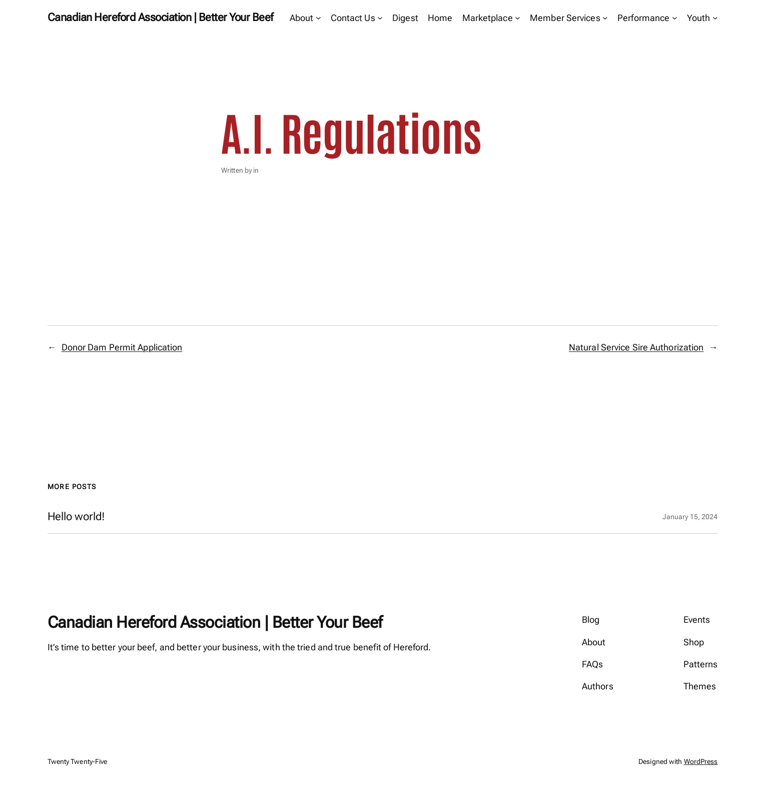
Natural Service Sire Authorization (636, 347)
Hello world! (77, 517)
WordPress (701, 761)
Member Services (565, 18)
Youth (698, 18)
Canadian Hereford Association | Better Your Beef (160, 17)
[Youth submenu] (715, 18)
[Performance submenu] (674, 18)
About (302, 18)
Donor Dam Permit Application (122, 347)
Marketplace (487, 18)
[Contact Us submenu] (380, 18)
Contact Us (353, 18)
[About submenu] (318, 18)
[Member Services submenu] (605, 18)
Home (440, 18)
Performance (643, 18)
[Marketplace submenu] (517, 18)
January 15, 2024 (690, 517)
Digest (405, 18)
